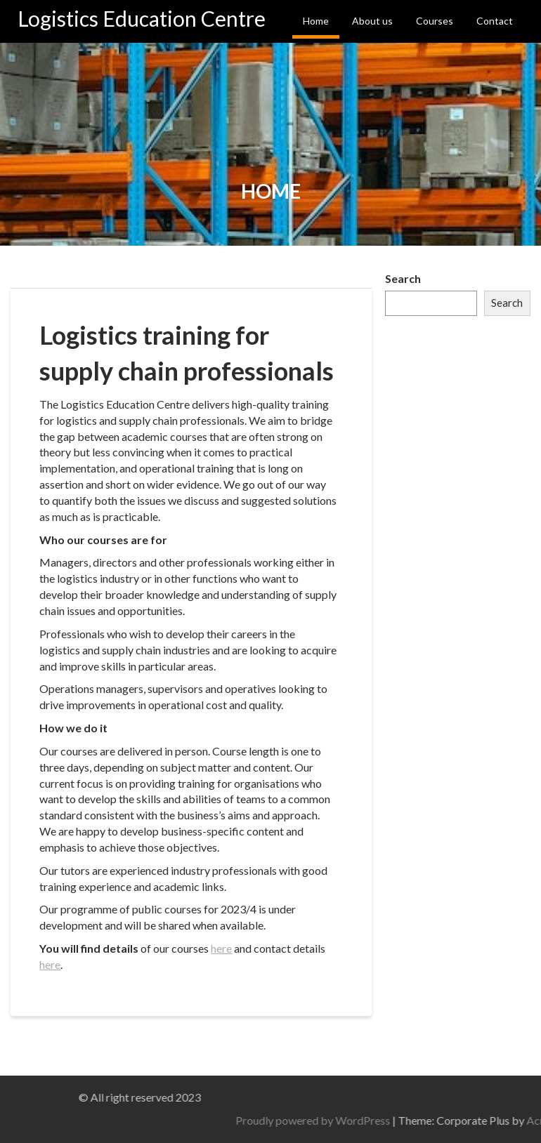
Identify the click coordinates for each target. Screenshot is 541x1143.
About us (372, 21)
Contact (494, 21)
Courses (434, 21)
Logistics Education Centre (142, 18)
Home (316, 21)
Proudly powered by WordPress (421, 1120)
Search (403, 278)
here (221, 948)
